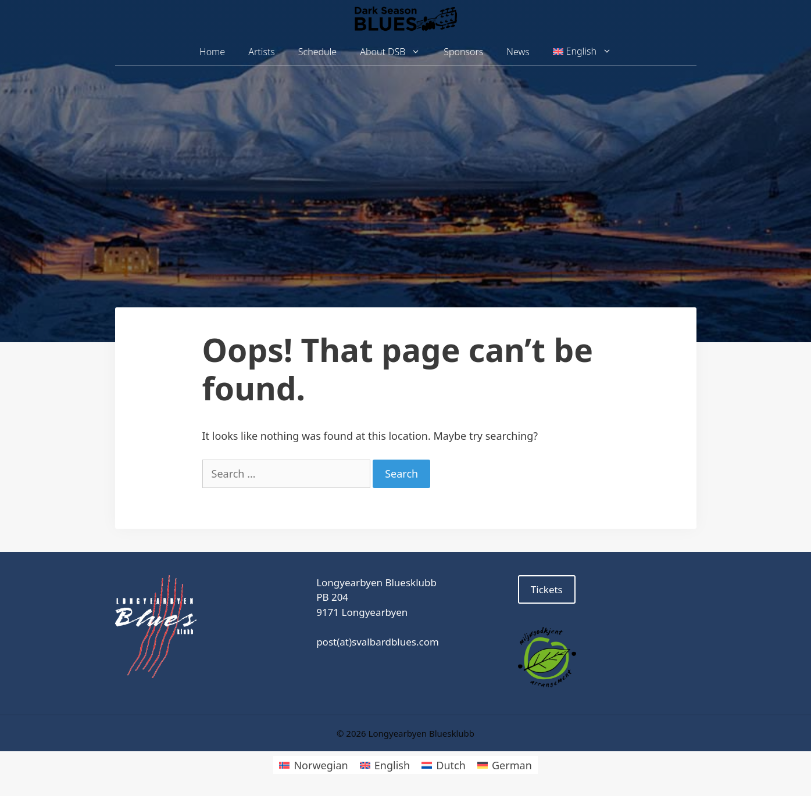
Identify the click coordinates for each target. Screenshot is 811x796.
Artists (261, 51)
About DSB (396, 52)
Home (212, 51)
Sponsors (463, 51)
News (517, 51)
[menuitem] (582, 51)
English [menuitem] (392, 765)
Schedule (317, 51)
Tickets (547, 589)
